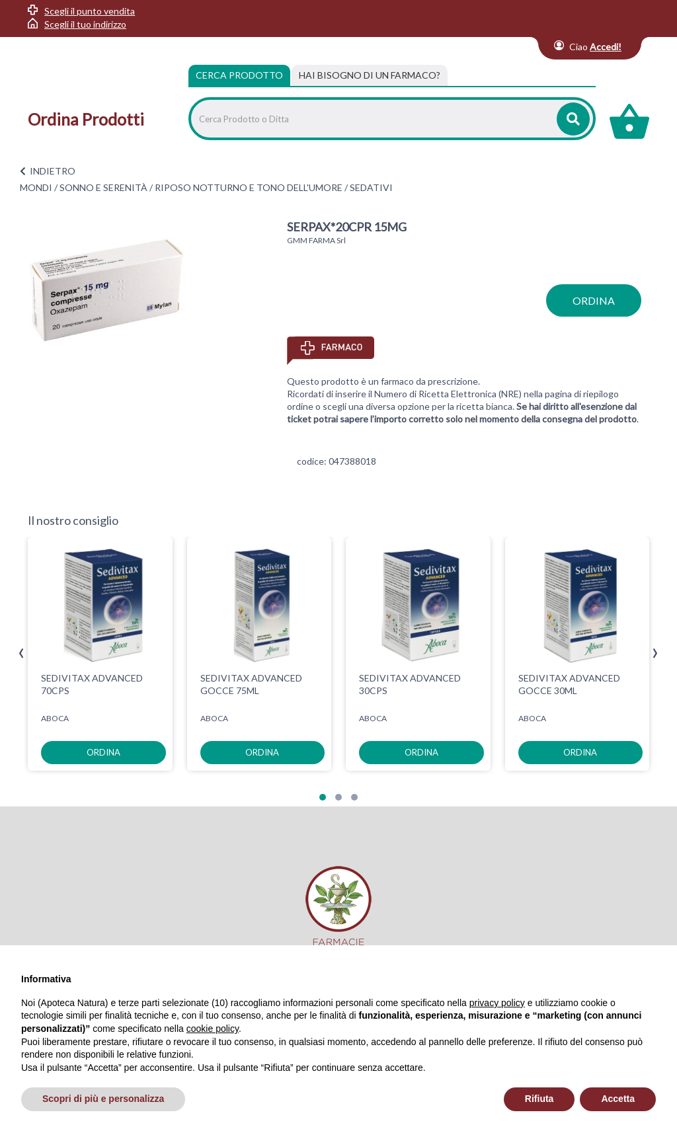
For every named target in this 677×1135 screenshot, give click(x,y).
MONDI (36, 187)
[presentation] (21, 653)
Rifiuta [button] (539, 1098)
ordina (594, 300)
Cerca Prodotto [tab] (239, 75)
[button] (323, 797)
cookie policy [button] (212, 1028)
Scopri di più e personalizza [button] (103, 1098)
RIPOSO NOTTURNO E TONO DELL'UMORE (248, 187)
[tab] (370, 75)
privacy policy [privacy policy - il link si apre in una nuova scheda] (497, 1003)
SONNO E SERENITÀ (103, 187)
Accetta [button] (618, 1098)
